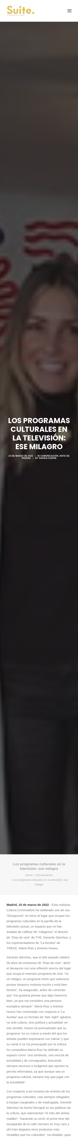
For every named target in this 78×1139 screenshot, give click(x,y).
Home (29, 875)
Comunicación (49, 456)
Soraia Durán (47, 458)
